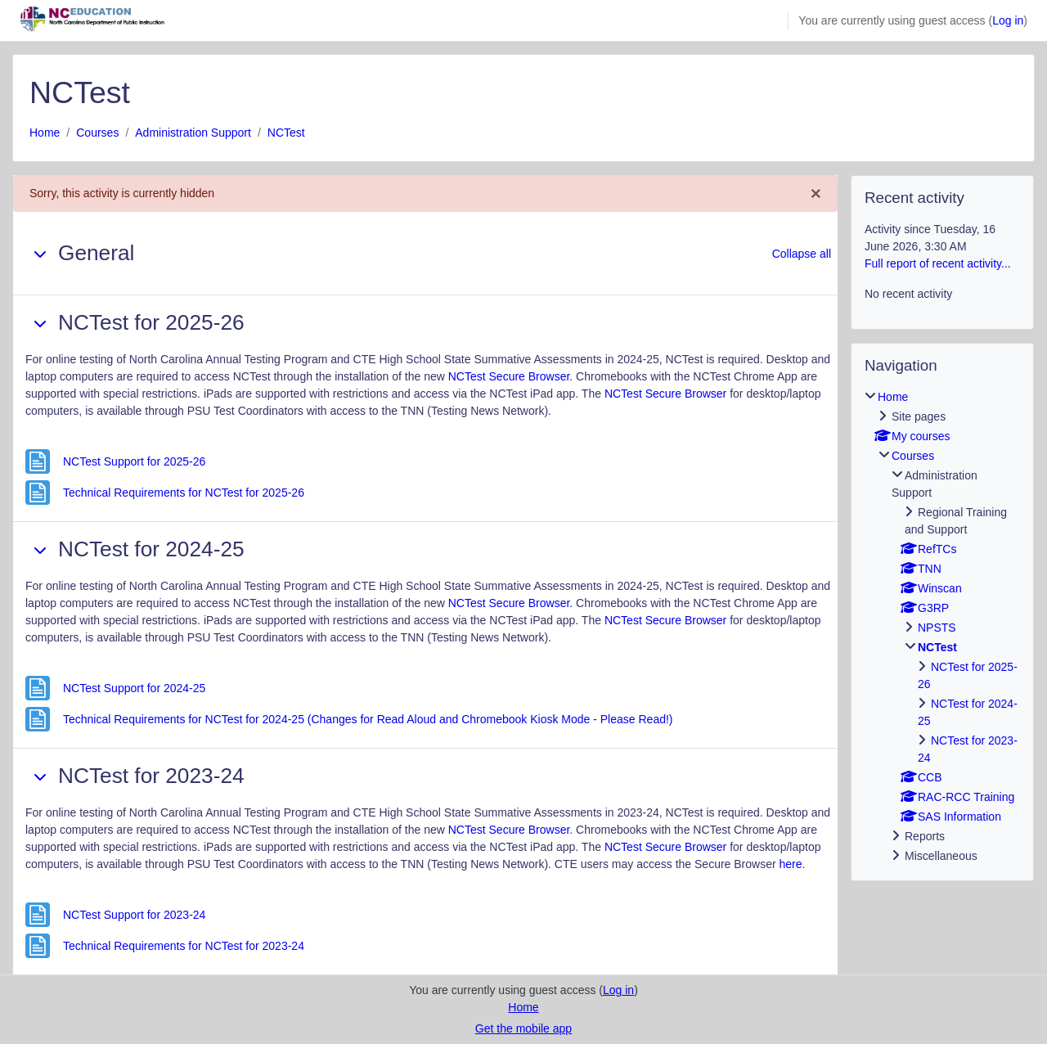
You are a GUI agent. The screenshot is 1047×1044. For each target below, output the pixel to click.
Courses (97, 132)
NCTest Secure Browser (509, 376)
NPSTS (937, 627)
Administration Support (193, 132)
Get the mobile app (523, 1028)
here (791, 864)
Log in (1007, 20)
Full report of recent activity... (938, 263)
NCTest (286, 132)
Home (44, 132)
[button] (40, 253)
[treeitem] (942, 627)
